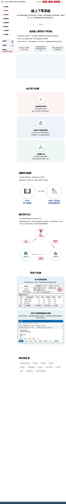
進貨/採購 (6, 22)
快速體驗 (50, 1)
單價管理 (22, 373)
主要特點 (6, 6)
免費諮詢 (4, 41)
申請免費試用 (56, 1)
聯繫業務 (45, 1)
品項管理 (51, 369)
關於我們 (23, 1)
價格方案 (15, 1)
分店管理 (40, 373)
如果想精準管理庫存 (24, 369)
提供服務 (19, 1)
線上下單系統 (49, 373)
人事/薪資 (6, 30)
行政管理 (6, 34)
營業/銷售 (6, 18)
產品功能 (6, 1)
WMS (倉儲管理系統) (41, 377)
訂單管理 (58, 373)
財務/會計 (6, 26)
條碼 (21, 377)
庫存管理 (6, 10)
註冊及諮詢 (11, 1)
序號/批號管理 (29, 377)
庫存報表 (35, 369)
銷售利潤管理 (31, 373)
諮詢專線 (7, 50)
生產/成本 (6, 14)
